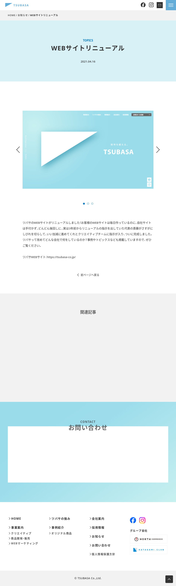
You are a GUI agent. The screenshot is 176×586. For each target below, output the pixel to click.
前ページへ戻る (88, 275)
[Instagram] (151, 5)
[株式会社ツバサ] (17, 5)
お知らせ (23, 15)
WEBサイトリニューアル (44, 15)
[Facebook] (143, 5)
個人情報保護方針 (102, 554)
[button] (84, 204)
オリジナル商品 (60, 533)
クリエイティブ (20, 533)
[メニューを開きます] (171, 5)
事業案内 (16, 527)
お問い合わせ (100, 545)
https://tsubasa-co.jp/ (61, 257)
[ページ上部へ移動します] (169, 579)
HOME (12, 15)
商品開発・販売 (19, 538)
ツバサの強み (59, 518)
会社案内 (97, 518)
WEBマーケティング (23, 543)
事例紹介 (56, 527)
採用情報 (97, 527)
